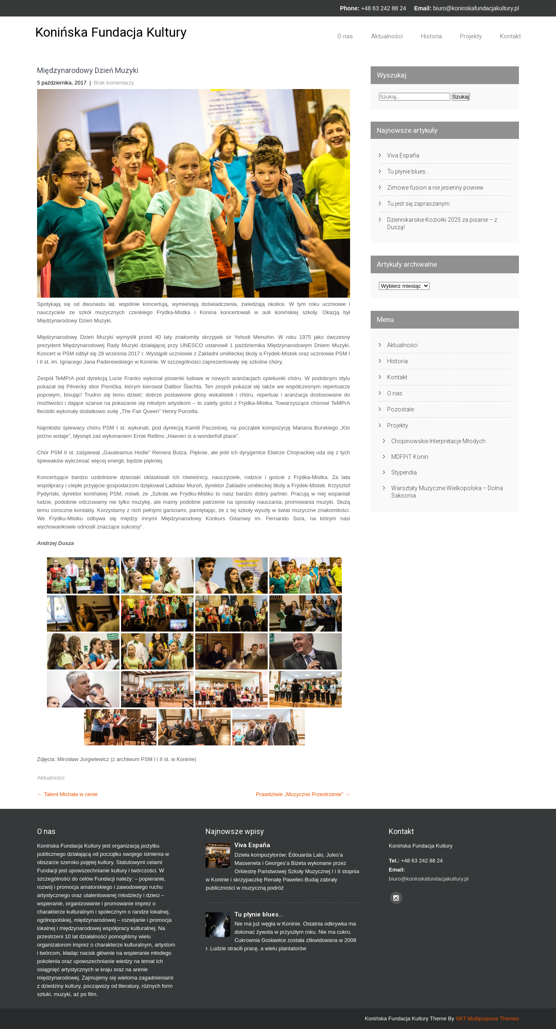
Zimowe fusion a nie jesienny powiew (435, 187)
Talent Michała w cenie (67, 794)
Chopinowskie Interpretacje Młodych (438, 441)
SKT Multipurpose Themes (487, 1018)
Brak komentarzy (114, 83)
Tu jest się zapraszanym (418, 203)
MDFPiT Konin (409, 456)
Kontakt (510, 36)
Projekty (471, 36)
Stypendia (404, 472)
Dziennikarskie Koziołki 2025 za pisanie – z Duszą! (442, 223)
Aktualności (387, 36)
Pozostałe (400, 409)
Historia (431, 36)
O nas (345, 36)
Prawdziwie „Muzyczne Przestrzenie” (303, 794)
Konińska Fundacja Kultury (111, 32)
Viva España (403, 155)
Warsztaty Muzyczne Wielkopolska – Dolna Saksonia (447, 492)
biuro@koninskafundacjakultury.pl (476, 8)
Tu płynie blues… (408, 171)
